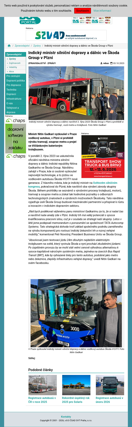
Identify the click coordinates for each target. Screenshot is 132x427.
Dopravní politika (15, 80)
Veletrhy (13, 67)
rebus (104, 63)
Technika (11, 89)
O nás (9, 103)
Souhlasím (82, 10)
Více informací (102, 10)
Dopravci (11, 94)
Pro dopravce (13, 85)
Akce (11, 71)
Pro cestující (13, 76)
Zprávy (37, 45)
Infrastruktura (13, 98)
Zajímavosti (14, 63)
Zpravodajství (22, 45)
